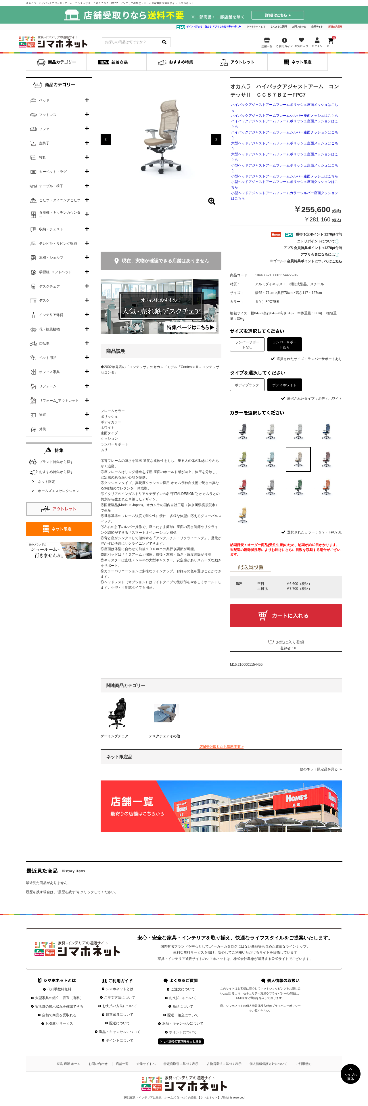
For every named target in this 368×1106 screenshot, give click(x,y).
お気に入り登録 (290, 642)
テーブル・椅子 (51, 186)
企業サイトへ (146, 1063)
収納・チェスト (51, 229)
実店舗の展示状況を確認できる (59, 1006)
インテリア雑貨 (51, 315)
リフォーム (47, 386)
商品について (182, 1006)
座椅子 (44, 143)
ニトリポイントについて (318, 241)
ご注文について (183, 989)
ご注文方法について (119, 998)
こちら (337, 261)
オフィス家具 (49, 372)
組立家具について (119, 1015)
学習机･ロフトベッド (55, 272)
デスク (44, 300)
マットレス (47, 115)
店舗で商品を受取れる (59, 1015)
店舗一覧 (122, 1063)
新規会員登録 (335, 26)
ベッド (44, 100)
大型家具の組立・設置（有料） (59, 998)
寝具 (42, 158)
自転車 (44, 343)
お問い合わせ (299, 26)
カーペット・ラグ (53, 172)
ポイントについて (119, 1040)
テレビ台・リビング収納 (58, 244)
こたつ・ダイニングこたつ (59, 200)
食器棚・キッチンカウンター (59, 215)
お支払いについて (183, 998)
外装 (42, 429)
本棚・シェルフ (51, 258)
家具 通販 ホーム (68, 1063)
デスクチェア (49, 286)
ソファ (44, 129)
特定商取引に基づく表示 (181, 1063)
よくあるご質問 (279, 26)
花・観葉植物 (49, 329)
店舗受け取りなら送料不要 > (221, 747)
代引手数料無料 (59, 989)
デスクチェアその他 (164, 736)
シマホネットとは (256, 26)
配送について (119, 1023)
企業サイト (317, 26)
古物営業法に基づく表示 (224, 1063)
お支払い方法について (119, 1006)
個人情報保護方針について (269, 1063)
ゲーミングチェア (114, 736)
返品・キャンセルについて (119, 1032)
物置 (42, 415)
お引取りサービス (59, 1023)
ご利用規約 (303, 1063)
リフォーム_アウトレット (59, 401)
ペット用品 (47, 358)
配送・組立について (182, 1015)
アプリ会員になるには (319, 254)
